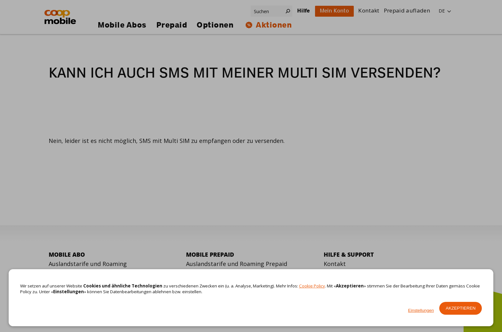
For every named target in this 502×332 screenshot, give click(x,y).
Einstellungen (421, 310)
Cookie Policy (312, 286)
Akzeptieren (460, 308)
